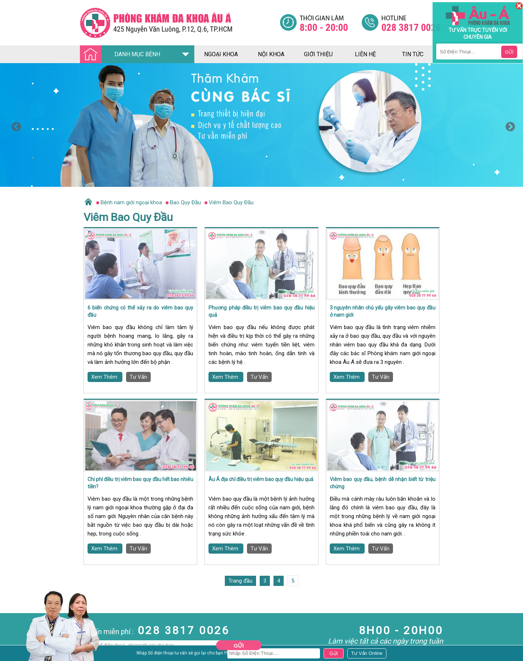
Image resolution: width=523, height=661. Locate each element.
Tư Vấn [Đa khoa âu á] (138, 377)
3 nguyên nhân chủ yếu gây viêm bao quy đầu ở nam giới (382, 311)
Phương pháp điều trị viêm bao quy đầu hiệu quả (261, 311)
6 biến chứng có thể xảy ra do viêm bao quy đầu (140, 311)
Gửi (239, 645)
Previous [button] (14, 125)
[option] (261, 125)
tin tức (412, 54)
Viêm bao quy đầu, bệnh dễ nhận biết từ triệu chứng (382, 482)
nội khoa (271, 54)
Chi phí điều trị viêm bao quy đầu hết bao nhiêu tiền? (140, 482)
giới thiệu (318, 54)
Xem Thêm (105, 377)
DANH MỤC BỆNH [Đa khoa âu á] (122, 54)
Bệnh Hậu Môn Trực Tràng (23, 654)
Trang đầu (240, 581)
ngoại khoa (221, 54)
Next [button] (508, 125)
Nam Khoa (12, 644)
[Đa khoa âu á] (180, 22)
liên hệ (365, 54)
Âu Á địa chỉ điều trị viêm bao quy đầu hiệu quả (260, 479)
